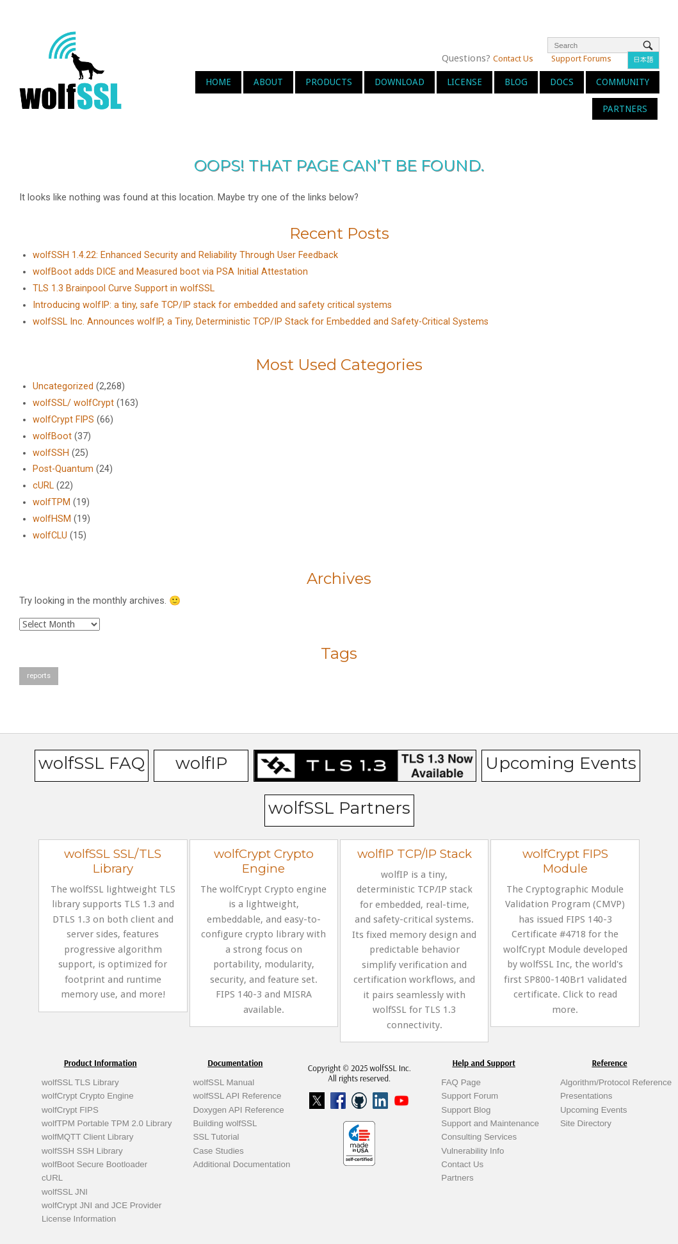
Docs (562, 82)
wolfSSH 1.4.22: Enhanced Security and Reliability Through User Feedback (185, 255)
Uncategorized (63, 386)
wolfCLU (50, 535)
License (464, 82)
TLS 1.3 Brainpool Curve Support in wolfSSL (123, 288)
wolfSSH (51, 453)
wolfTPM (51, 502)
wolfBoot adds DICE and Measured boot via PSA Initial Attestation (170, 271)
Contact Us (513, 58)
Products (328, 82)
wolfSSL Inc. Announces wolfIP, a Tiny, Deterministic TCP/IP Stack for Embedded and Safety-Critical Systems (260, 321)
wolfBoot (52, 436)
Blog (516, 82)
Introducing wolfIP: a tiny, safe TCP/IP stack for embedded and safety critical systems (212, 305)
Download (399, 82)
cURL (43, 485)
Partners (624, 109)
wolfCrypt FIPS (63, 419)
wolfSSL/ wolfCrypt (73, 403)
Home (218, 82)
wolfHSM (52, 518)
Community (622, 82)
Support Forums (581, 58)
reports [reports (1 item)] (39, 675)
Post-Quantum (63, 469)
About (268, 82)
